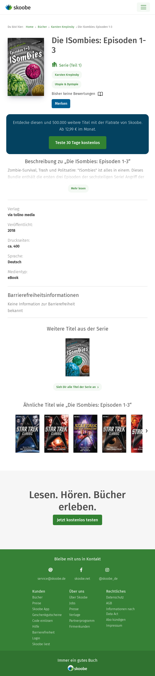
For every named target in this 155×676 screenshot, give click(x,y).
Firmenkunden (79, 626)
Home (30, 27)
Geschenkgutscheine (46, 615)
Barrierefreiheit (43, 632)
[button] (147, 431)
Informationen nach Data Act (120, 611)
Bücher (42, 27)
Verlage (74, 615)
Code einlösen (42, 621)
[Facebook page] (82, 574)
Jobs (72, 603)
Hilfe (35, 626)
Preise (36, 603)
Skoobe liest (41, 644)
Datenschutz (115, 597)
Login (36, 638)
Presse (74, 609)
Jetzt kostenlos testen (77, 519)
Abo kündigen (116, 620)
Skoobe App (40, 609)
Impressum (114, 625)
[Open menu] (143, 7)
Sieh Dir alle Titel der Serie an (77, 387)
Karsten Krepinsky (62, 27)
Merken (61, 103)
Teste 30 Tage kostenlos (77, 142)
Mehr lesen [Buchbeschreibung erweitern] (78, 188)
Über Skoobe (78, 597)
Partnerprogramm (82, 621)
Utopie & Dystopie (66, 84)
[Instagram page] (108, 574)
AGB (109, 603)
